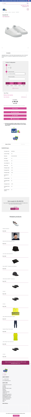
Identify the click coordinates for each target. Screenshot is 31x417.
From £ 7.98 (4, 306)
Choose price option (11, 71)
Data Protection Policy (7, 397)
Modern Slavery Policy (7, 395)
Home (3, 12)
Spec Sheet (15, 115)
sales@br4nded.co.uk (25, 6)
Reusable (4, 387)
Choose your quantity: (11, 76)
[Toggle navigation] (28, 9)
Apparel (6, 12)
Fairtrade (4, 390)
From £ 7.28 (4, 281)
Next (17, 208)
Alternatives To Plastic (7, 384)
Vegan (3, 0)
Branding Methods (22, 0)
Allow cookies (16, 415)
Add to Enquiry (15, 108)
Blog (26, 0)
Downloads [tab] (23, 144)
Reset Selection (15, 88)
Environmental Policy (7, 396)
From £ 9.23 (4, 268)
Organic (4, 389)
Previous (13, 208)
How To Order (10, 0)
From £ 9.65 (4, 331)
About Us (14, 0)
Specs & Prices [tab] (8, 144)
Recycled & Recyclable (7, 388)
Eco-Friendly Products (7, 394)
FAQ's (18, 0)
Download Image (15, 112)
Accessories (13, 12)
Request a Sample (15, 118)
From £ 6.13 (4, 243)
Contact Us (6, 0)
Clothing (9, 12)
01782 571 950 (25, 5)
